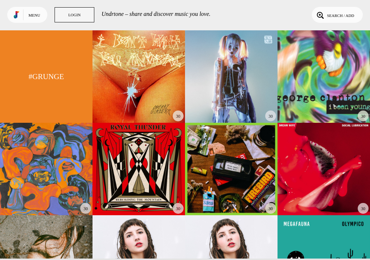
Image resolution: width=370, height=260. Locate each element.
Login (74, 15)
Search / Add (334, 14)
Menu (34, 15)
